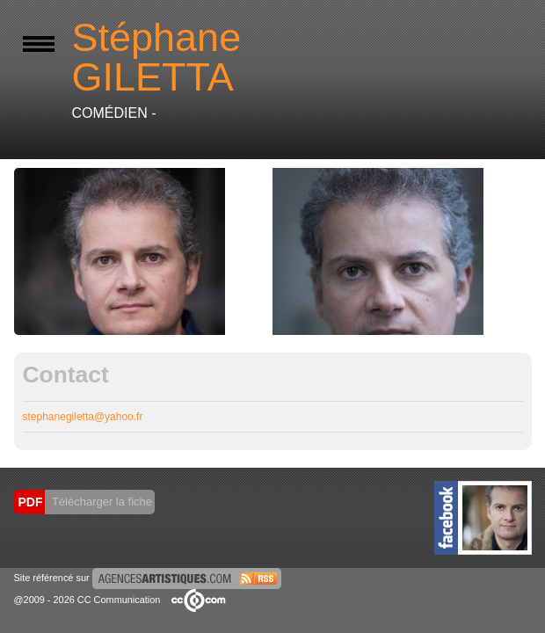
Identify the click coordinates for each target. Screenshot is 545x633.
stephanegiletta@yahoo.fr (83, 417)
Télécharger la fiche (101, 501)
